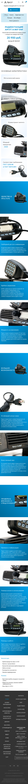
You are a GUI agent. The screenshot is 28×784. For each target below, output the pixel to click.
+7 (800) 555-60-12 (19, 746)
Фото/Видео (17, 17)
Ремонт (7, 741)
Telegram (14, 765)
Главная (7, 695)
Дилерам (7, 721)
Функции (9, 17)
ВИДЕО (7, 734)
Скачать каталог (21, 712)
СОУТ (7, 757)
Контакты (21, 695)
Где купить (7, 725)
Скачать (11, 15)
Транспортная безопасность (7, 717)
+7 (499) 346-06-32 (21, 744)
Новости (7, 731)
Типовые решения (21, 719)
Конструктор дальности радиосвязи (7, 746)
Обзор (6, 15)
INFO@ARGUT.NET (21, 741)
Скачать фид (21, 709)
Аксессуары (7, 707)
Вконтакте (10, 765)
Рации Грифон (21, 705)
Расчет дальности (14, 20)
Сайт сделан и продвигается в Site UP (14, 773)
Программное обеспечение (7, 752)
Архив (7, 737)
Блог (21, 702)
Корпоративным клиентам (7, 712)
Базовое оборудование (7, 703)
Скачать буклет (21, 716)
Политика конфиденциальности (14, 775)
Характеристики (19, 15)
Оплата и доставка (21, 699)
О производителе (7, 727)
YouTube (17, 765)
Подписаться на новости (21, 757)
